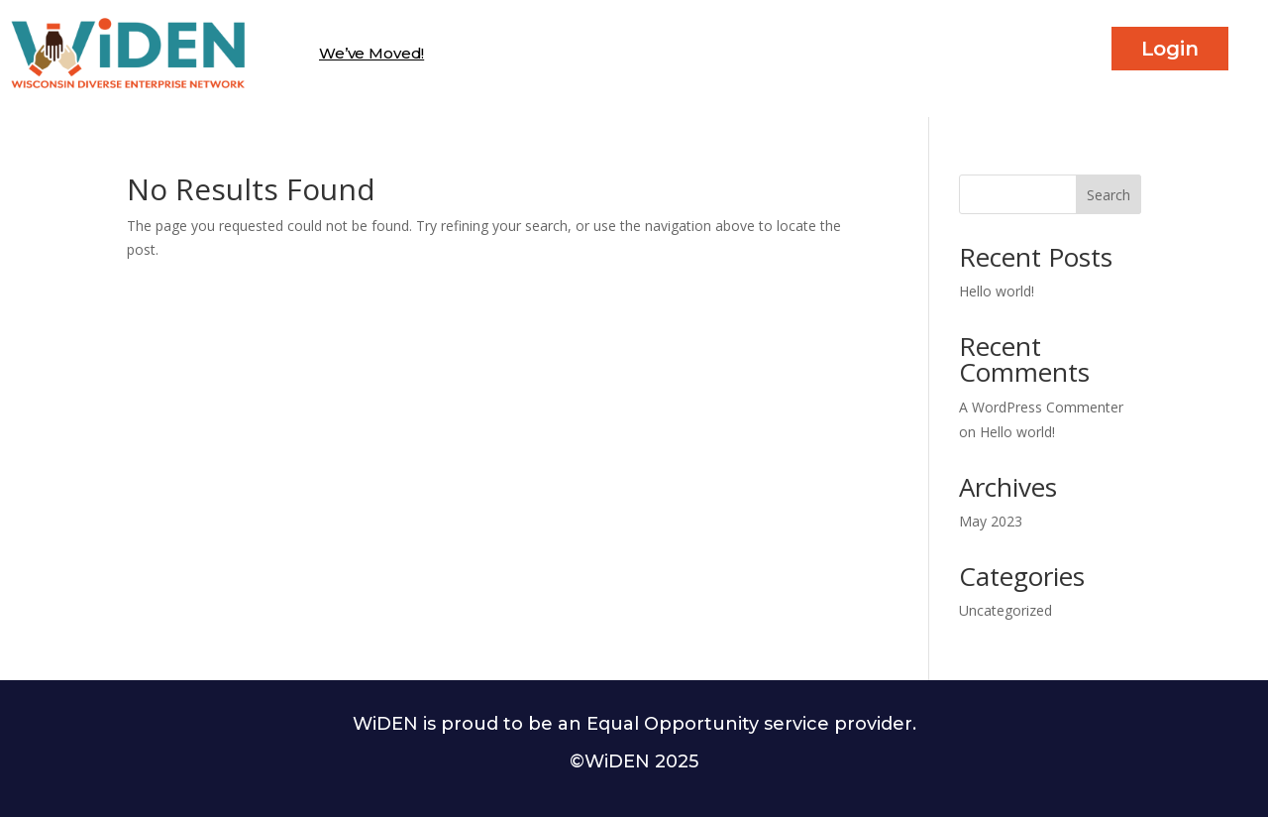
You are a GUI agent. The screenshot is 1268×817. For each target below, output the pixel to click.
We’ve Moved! (371, 53)
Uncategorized (1005, 610)
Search (1108, 194)
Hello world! (996, 291)
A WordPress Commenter (1041, 407)
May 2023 (990, 521)
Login (1170, 48)
